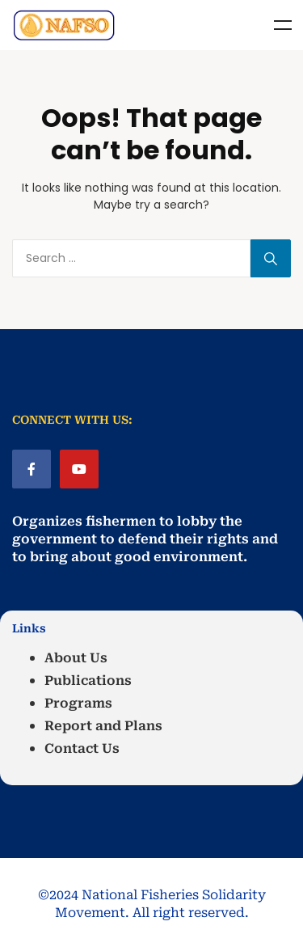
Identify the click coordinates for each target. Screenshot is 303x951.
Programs (78, 703)
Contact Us (82, 748)
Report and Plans (103, 725)
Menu (283, 25)
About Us (75, 658)
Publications (88, 680)
